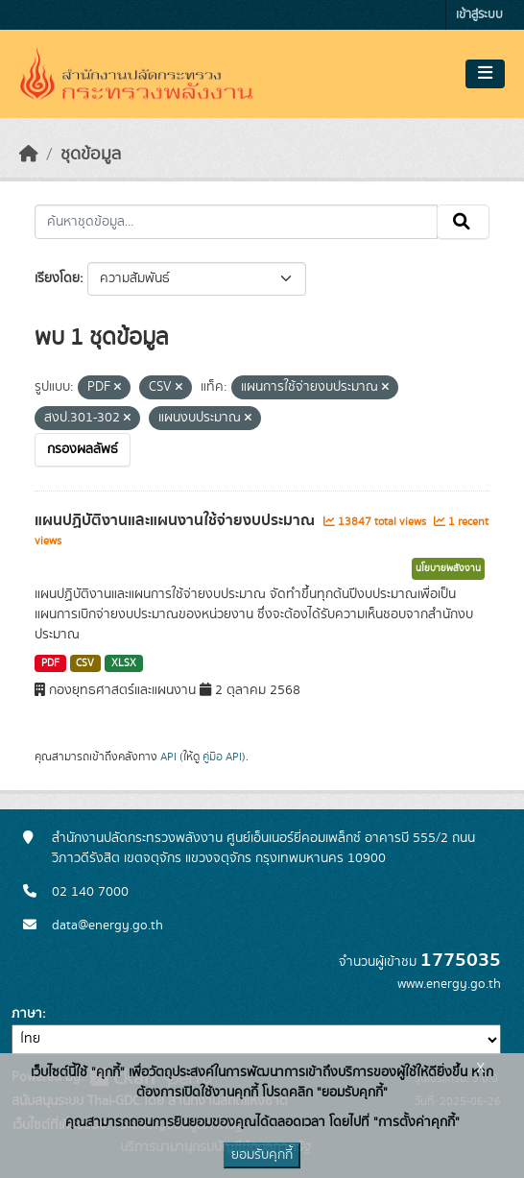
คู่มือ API (222, 756)
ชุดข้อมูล (90, 154)
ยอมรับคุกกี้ (262, 1155)
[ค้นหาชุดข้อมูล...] (236, 221)
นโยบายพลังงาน (448, 568)
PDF (50, 663)
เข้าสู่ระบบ (479, 15)
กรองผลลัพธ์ (82, 449)
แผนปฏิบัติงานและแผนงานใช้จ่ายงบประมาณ (177, 520)
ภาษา (27, 1013)
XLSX (123, 663)
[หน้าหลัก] (28, 154)
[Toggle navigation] (485, 74)
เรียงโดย (57, 278)
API (168, 756)
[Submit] (463, 221)
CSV (85, 663)
